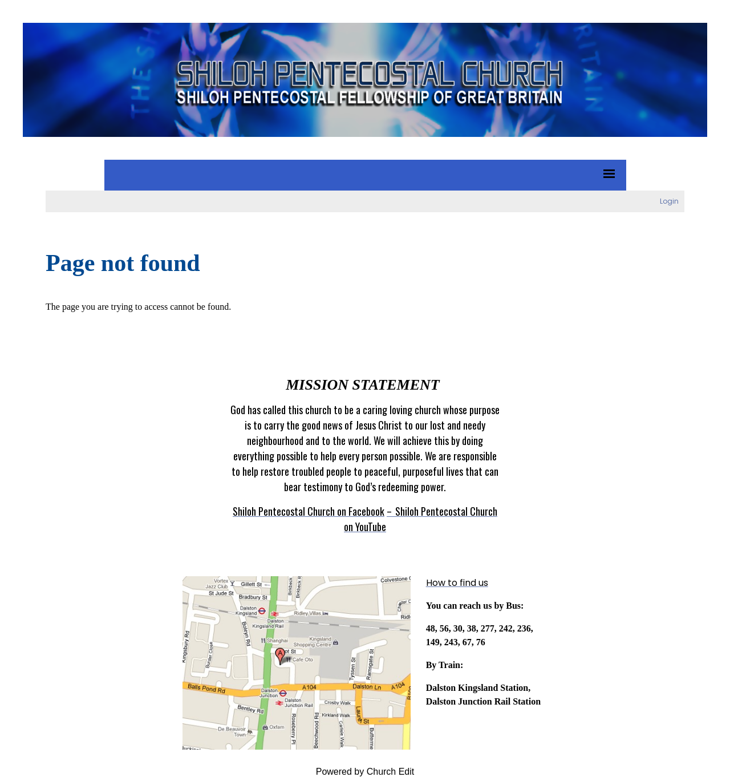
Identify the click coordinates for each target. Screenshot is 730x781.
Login (669, 201)
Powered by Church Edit (365, 771)
